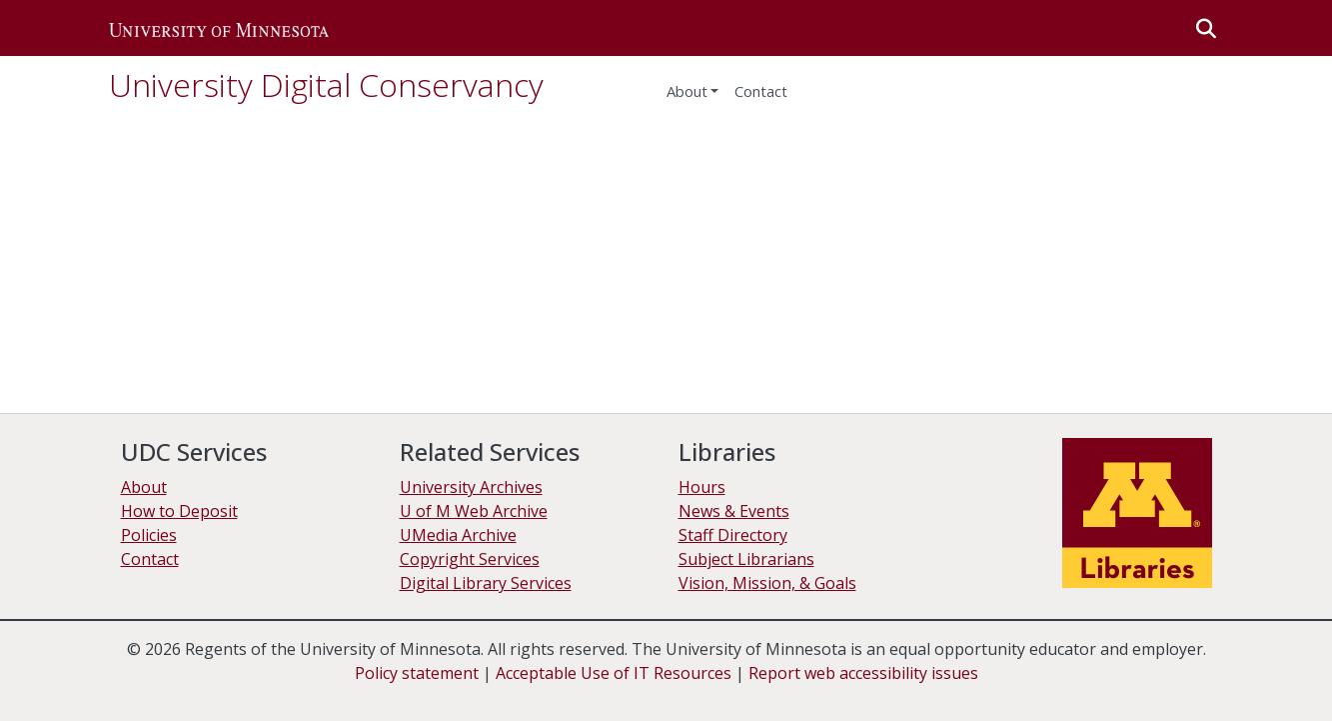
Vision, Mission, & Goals (767, 583)
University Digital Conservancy (326, 84)
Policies (149, 535)
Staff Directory (732, 535)
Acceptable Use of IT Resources (613, 673)
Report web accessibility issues (863, 673)
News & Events (733, 511)
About (144, 487)
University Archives (471, 487)
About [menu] (686, 91)
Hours (701, 487)
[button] (219, 28)
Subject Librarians (746, 559)
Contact (760, 91)
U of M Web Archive (474, 511)
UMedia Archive (458, 535)
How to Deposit (179, 511)
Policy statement (417, 673)
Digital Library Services (486, 583)
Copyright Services (470, 559)
